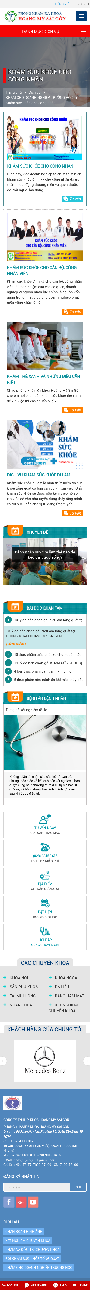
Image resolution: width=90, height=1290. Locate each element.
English (82, 4)
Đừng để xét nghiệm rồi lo (26, 709)
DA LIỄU (59, 986)
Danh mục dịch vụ (54, 31)
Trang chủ (14, 92)
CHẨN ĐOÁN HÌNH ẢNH (24, 1231)
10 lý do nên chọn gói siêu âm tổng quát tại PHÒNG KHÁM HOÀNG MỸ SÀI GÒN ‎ (49, 619)
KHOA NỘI (15, 977)
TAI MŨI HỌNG (19, 995)
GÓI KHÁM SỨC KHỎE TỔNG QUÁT (32, 1258)
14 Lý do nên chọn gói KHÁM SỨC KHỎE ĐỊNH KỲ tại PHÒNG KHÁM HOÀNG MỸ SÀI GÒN (49, 662)
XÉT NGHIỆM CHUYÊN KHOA (63, 1007)
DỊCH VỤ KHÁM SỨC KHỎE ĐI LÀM (38, 475)
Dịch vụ (35, 92)
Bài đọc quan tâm (45, 608)
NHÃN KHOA (17, 1005)
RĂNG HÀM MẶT (66, 995)
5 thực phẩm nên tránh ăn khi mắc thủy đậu (49, 679)
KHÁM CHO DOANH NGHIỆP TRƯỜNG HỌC (39, 97)
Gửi (78, 1187)
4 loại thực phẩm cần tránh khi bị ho (42, 671)
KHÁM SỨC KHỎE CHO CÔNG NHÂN (40, 166)
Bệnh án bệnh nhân (46, 698)
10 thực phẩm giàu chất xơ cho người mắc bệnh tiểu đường (49, 654)
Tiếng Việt (63, 4)
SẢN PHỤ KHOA (20, 986)
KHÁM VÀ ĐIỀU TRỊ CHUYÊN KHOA (32, 1249)
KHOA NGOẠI (63, 977)
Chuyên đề (37, 532)
